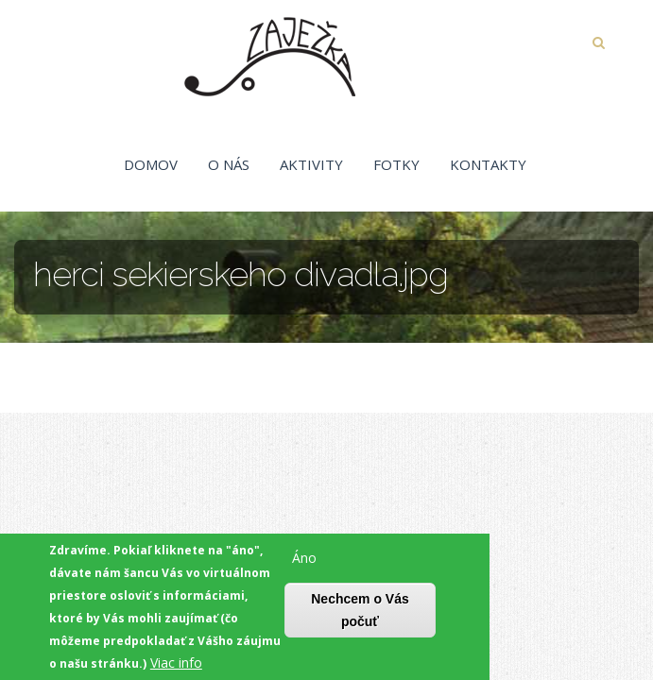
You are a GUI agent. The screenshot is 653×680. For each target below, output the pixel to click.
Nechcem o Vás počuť (360, 613)
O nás (228, 164)
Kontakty (488, 164)
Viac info (176, 665)
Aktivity (311, 164)
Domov (151, 164)
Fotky (396, 164)
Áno (304, 561)
